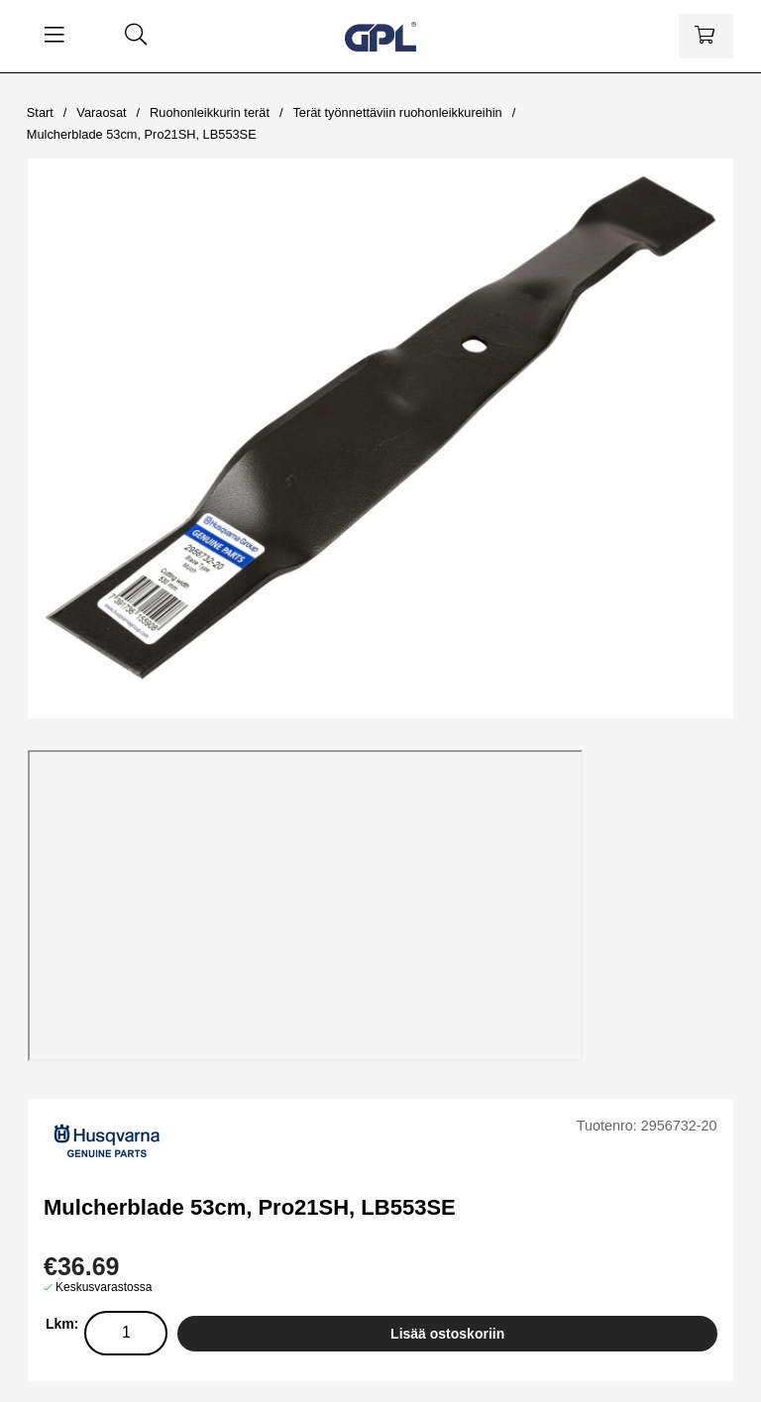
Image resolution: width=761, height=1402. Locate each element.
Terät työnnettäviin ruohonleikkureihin (396, 112)
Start (40, 112)
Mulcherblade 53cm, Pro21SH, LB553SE (142, 134)
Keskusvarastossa (103, 1287)
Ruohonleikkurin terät (210, 112)
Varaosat (101, 112)
